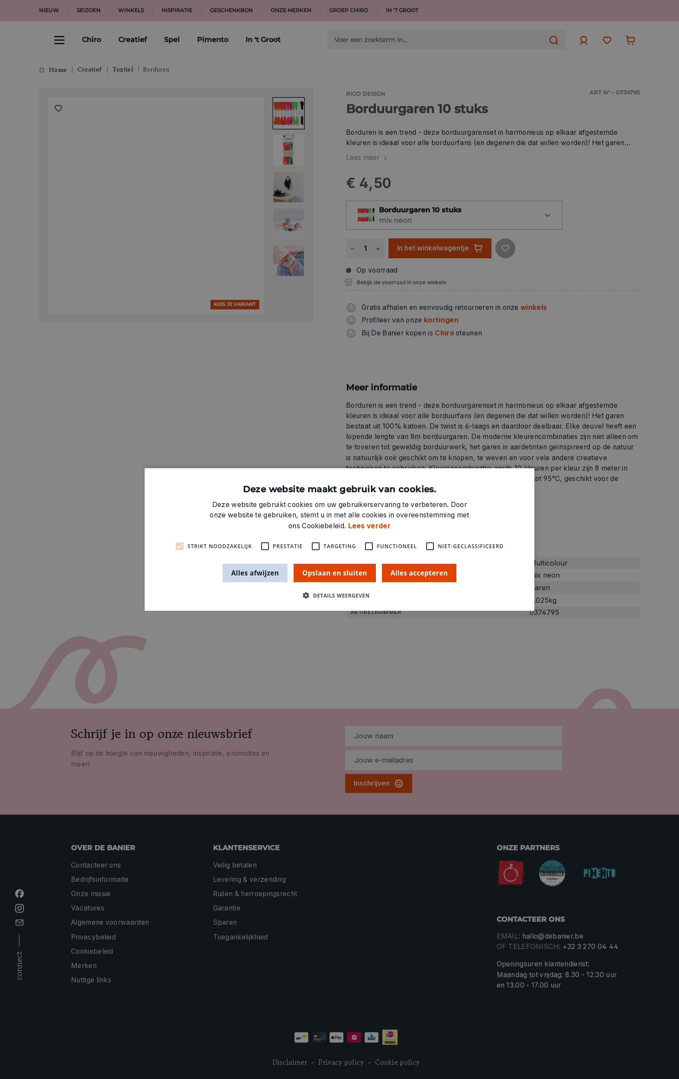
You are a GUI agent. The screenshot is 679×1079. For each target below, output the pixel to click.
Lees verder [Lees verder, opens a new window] (369, 525)
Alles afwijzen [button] (255, 572)
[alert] (339, 539)
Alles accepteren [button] (419, 572)
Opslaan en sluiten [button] (334, 572)
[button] (339, 595)
